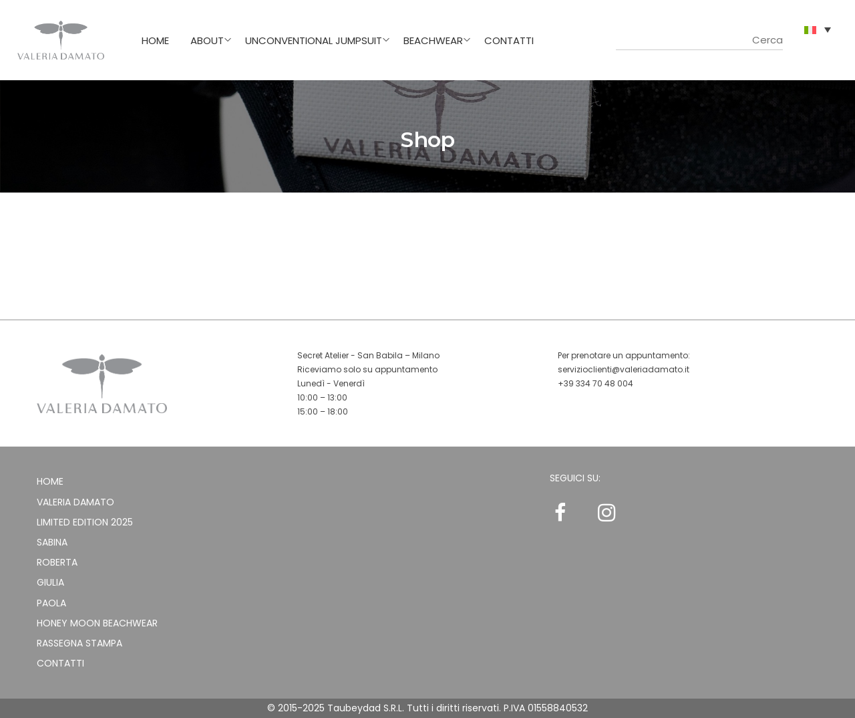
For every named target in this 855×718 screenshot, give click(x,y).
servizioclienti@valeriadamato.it (623, 369)
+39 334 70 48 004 (595, 383)
